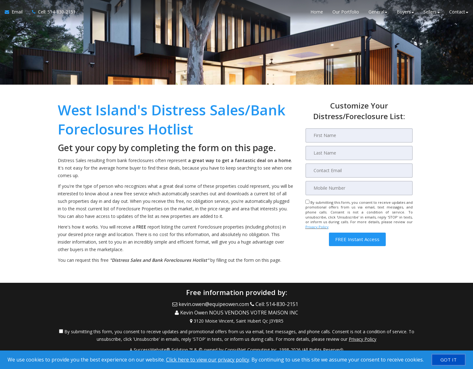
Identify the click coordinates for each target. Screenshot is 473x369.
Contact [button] (458, 12)
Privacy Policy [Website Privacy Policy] (317, 226)
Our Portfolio (345, 12)
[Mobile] (359, 188)
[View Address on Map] (236, 318)
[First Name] (359, 135)
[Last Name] (359, 153)
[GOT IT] (448, 360)
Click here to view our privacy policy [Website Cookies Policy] (207, 359)
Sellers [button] (431, 12)
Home (316, 12)
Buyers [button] (405, 12)
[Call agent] (51, 12)
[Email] (359, 170)
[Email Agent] (16, 12)
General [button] (377, 12)
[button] (357, 239)
